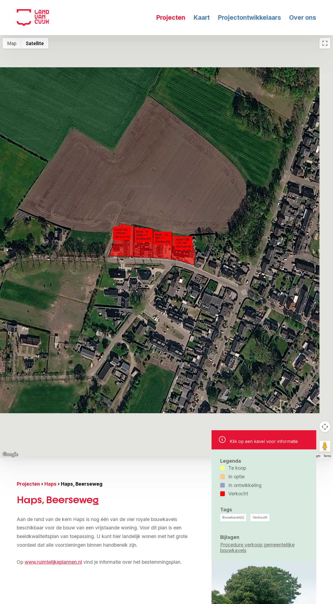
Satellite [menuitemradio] (35, 43)
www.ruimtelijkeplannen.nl (53, 562)
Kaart (201, 17)
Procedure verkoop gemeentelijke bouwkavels (257, 547)
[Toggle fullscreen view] (324, 43)
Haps (50, 484)
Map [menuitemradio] (12, 43)
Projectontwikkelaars (249, 17)
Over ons (302, 17)
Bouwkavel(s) (233, 517)
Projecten (170, 17)
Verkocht (260, 517)
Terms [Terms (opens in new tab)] (327, 456)
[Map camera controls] (324, 426)
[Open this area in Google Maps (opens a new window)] (10, 454)
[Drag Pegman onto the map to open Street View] (324, 446)
